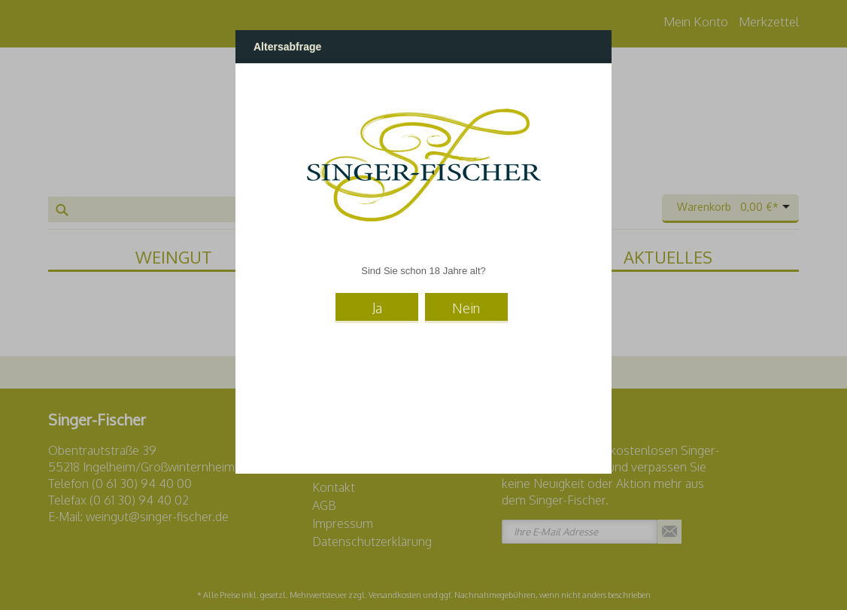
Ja (377, 308)
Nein (466, 308)
